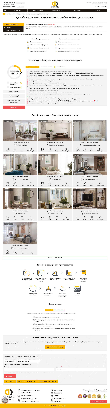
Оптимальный (47, 67)
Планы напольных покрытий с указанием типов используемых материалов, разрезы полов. (54, 88)
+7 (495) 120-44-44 (9, 3)
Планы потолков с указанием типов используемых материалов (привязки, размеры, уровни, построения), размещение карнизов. (64, 79)
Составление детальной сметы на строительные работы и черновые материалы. (51, 103)
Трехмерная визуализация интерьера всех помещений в (44, 101)
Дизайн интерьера (37, 10)
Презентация (58, 393)
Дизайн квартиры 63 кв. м (20, 245)
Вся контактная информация (29, 401)
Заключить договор (98, 401)
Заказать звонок (20, 3)
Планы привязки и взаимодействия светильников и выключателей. (47, 83)
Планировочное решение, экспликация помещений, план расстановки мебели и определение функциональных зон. (61, 73)
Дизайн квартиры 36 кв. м (20, 211)
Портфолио (77, 10)
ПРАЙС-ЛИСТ (10, 381)
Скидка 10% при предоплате (16, 83)
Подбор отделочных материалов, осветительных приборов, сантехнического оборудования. (54, 99)
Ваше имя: (29, 368)
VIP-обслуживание (16, 87)
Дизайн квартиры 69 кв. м (20, 177)
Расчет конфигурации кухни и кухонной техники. (42, 97)
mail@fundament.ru (9, 6)
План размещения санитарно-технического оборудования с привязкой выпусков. (51, 93)
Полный (60, 67)
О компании (17, 10)
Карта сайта (57, 401)
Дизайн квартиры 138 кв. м (89, 211)
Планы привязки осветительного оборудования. (42, 81)
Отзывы (56, 395)
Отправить (10, 376)
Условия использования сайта (97, 392)
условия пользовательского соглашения (24, 371)
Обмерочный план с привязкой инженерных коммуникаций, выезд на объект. (50, 71)
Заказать (13, 107)
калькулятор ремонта (26, 381)
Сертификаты (58, 390)
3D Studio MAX (64, 101)
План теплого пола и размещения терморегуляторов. (43, 90)
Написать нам (21, 6)
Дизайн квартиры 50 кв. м (55, 142)
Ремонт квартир (57, 10)
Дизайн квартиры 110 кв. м (89, 177)
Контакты (97, 10)
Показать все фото (55, 258)
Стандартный (32, 67)
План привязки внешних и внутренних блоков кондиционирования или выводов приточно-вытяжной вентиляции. (60, 95)
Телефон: (81, 368)
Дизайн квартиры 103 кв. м (89, 142)
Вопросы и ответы (59, 398)
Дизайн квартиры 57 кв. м (55, 177)
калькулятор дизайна (47, 381)
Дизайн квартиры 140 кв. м (20, 142)
